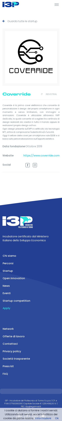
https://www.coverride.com (41, 155)
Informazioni (43, 418)
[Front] (14, 4)
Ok (57, 418)
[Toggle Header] (57, 4)
